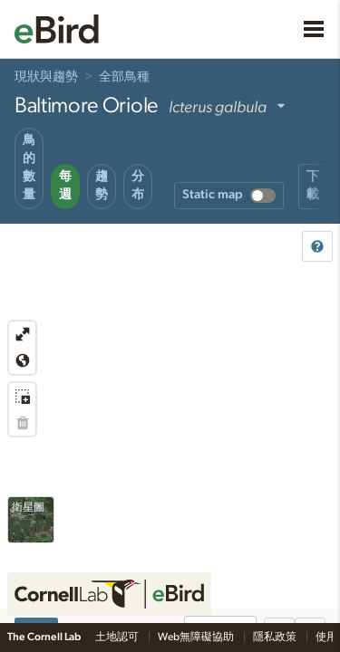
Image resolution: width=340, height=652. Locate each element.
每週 (65, 185)
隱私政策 (275, 636)
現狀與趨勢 (46, 77)
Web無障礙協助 (197, 636)
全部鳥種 (124, 77)
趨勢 (101, 185)
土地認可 (118, 636)
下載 (312, 185)
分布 (137, 185)
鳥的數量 (29, 167)
